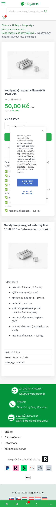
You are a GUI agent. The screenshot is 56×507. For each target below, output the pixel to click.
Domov (5, 25)
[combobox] (28, 11)
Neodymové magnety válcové (17, 33)
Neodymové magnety (13, 29)
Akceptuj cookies (27, 182)
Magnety (27, 25)
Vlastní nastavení (28, 192)
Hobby (15, 25)
